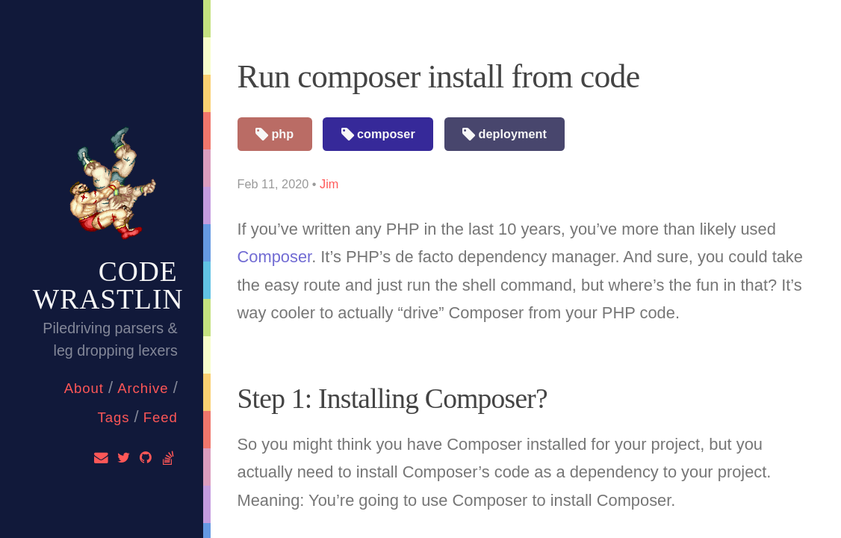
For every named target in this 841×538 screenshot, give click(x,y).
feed (160, 417)
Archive (142, 388)
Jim (329, 184)
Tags (113, 417)
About (84, 388)
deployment (504, 135)
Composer (275, 256)
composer (378, 135)
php (274, 135)
